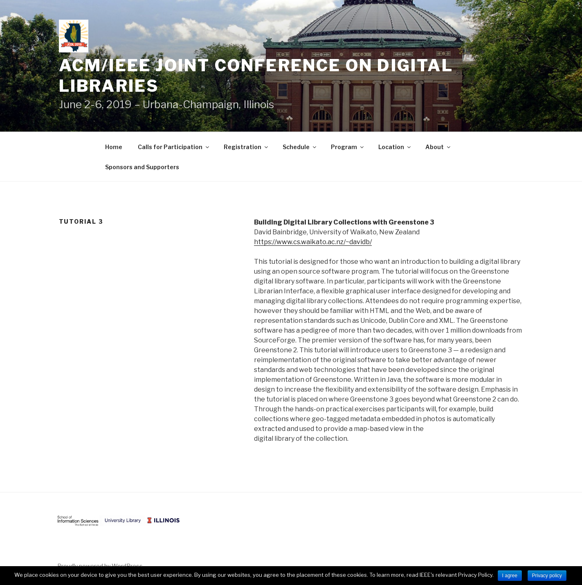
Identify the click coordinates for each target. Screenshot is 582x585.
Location (395, 146)
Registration (246, 146)
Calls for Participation (174, 146)
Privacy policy (547, 575)
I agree (509, 575)
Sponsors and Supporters (142, 166)
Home (113, 146)
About (438, 146)
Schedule (300, 146)
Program (348, 146)
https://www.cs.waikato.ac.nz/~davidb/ (313, 242)
